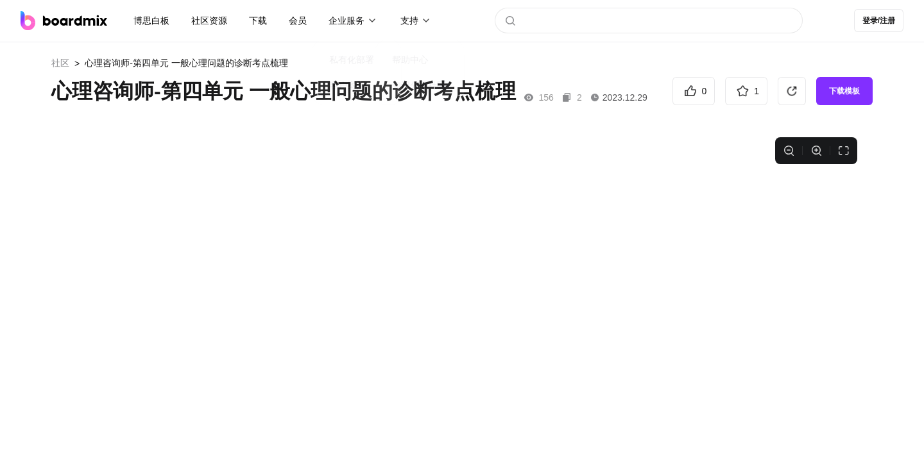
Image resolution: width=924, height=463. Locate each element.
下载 (258, 20)
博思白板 (151, 20)
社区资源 (209, 20)
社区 (60, 63)
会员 (298, 20)
